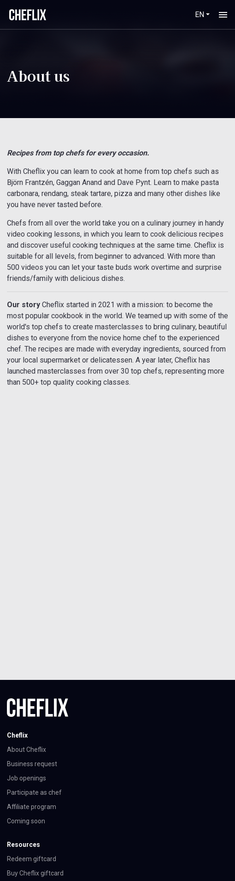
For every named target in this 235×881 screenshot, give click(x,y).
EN (199, 14)
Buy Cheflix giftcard (35, 873)
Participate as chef (34, 792)
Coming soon (26, 821)
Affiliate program (31, 806)
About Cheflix (26, 749)
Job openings (26, 778)
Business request (32, 764)
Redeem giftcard (31, 859)
